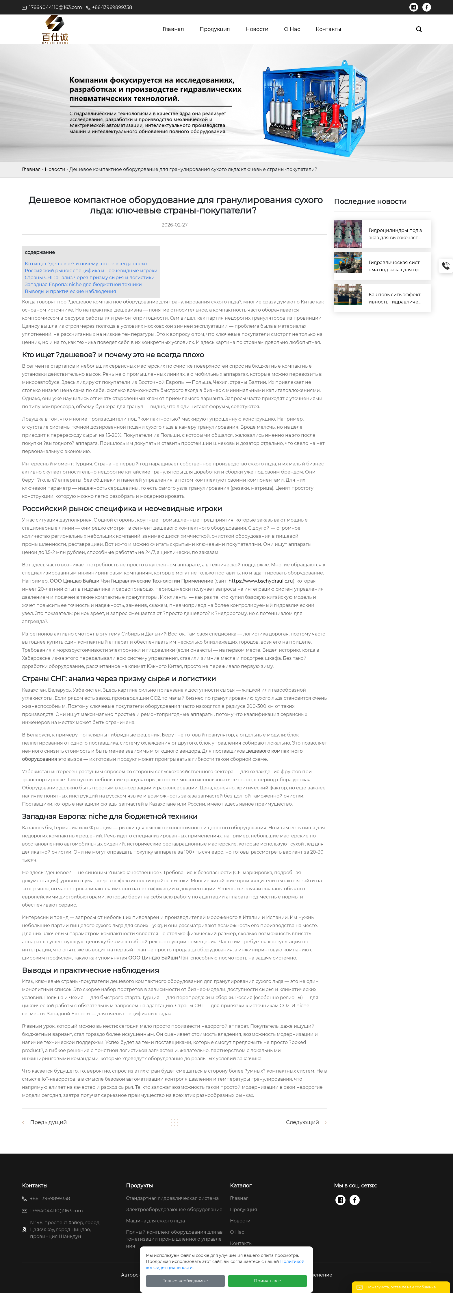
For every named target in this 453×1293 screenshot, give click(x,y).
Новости (55, 169)
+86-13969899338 (112, 7)
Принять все (267, 1280)
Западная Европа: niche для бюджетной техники (83, 284)
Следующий (302, 1122)
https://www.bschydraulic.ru (261, 581)
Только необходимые (185, 1280)
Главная (31, 169)
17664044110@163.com (55, 7)
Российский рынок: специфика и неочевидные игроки (91, 270)
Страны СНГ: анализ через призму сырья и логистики (90, 277)
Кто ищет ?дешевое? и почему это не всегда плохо (86, 263)
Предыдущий (48, 1122)
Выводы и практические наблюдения (70, 291)
